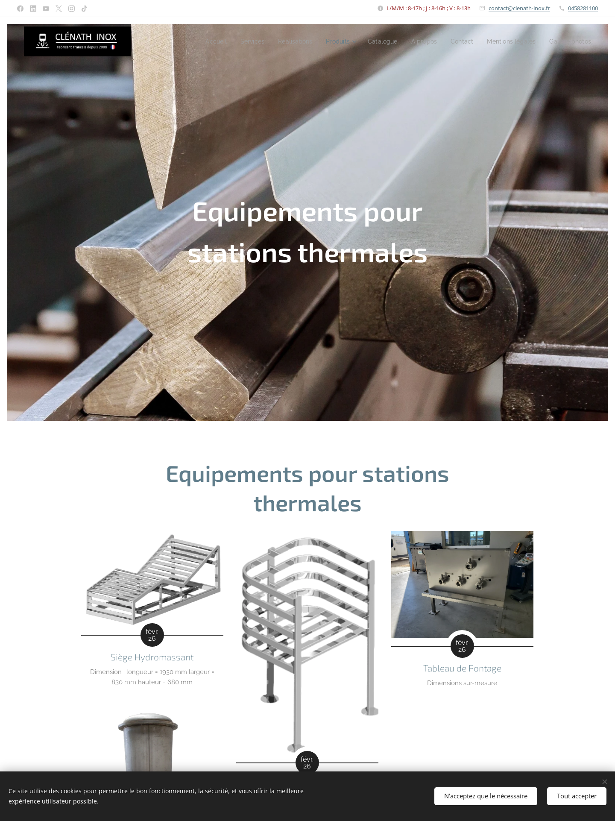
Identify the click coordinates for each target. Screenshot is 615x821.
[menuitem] (194, 41)
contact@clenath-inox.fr (519, 8)
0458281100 (583, 8)
